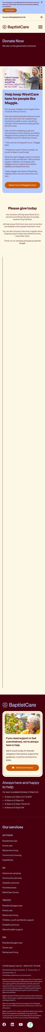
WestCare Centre (10, 892)
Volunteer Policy (8, 973)
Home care (7, 845)
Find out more (9, 10)
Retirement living (10, 850)
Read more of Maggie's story (22, 185)
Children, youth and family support (18, 920)
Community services (12, 878)
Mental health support (12, 929)
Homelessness (9, 887)
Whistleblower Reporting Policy (13, 970)
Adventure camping (11, 873)
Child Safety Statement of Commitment (16, 975)
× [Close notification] (42, 2)
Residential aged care (12, 905)
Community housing (11, 855)
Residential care (9, 841)
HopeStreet (7, 860)
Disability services (10, 883)
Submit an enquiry (22, 767)
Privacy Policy (33, 970)
